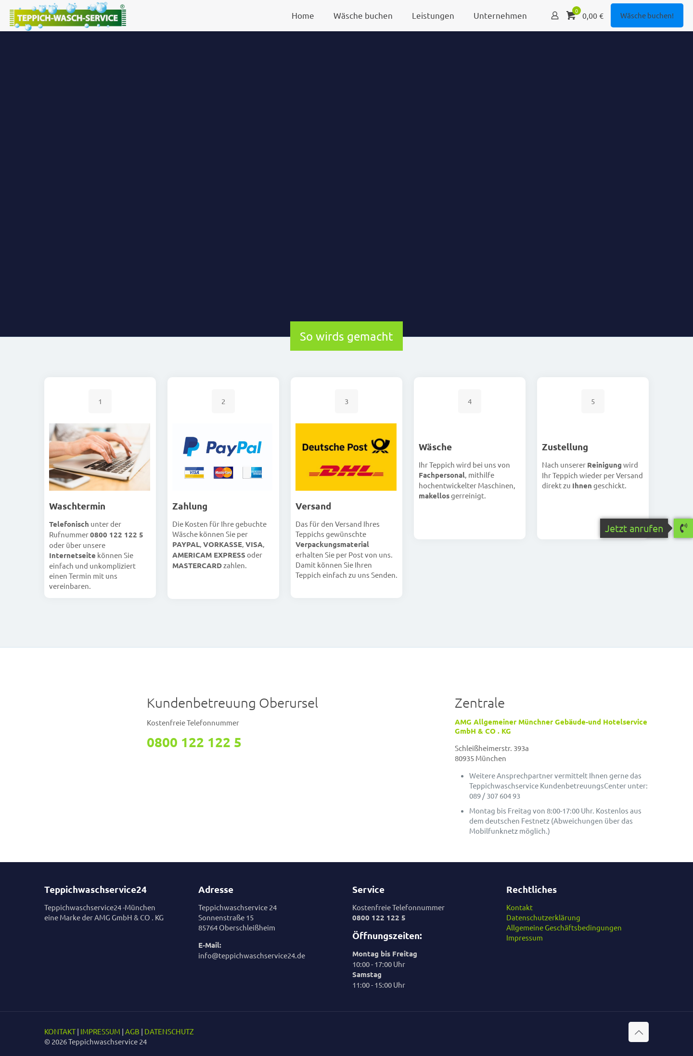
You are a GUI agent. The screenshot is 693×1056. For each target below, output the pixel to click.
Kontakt (519, 907)
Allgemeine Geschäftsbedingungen (564, 927)
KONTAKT (60, 1031)
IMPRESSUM (100, 1031)
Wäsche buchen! (647, 15)
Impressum (524, 937)
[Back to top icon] (639, 1032)
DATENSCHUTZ (169, 1031)
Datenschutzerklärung (543, 917)
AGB (132, 1031)
